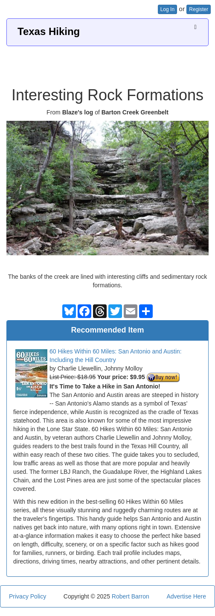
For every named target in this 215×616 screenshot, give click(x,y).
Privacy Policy (27, 596)
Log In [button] (167, 9)
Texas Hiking (48, 31)
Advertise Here (186, 596)
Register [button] (198, 9)
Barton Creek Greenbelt (135, 112)
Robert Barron (130, 596)
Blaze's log (77, 112)
